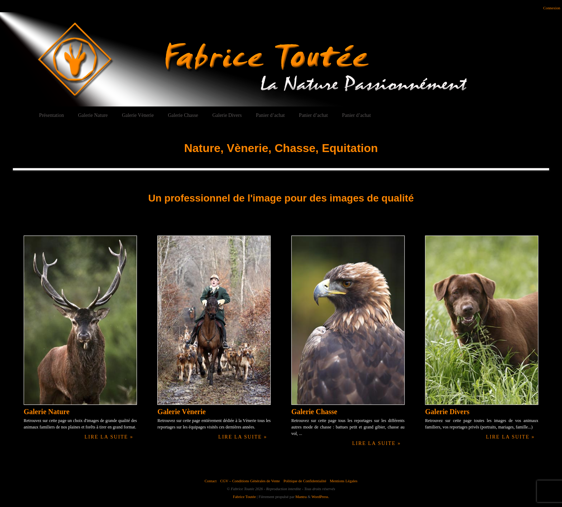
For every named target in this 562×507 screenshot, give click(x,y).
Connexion (551, 8)
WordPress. (320, 496)
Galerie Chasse (183, 115)
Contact (211, 481)
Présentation (51, 115)
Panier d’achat (270, 115)
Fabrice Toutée (244, 496)
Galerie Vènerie (138, 115)
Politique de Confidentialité (305, 481)
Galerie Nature (93, 115)
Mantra (300, 496)
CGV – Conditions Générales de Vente (250, 481)
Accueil (17, 115)
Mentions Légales (343, 481)
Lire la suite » (109, 437)
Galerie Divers (227, 115)
